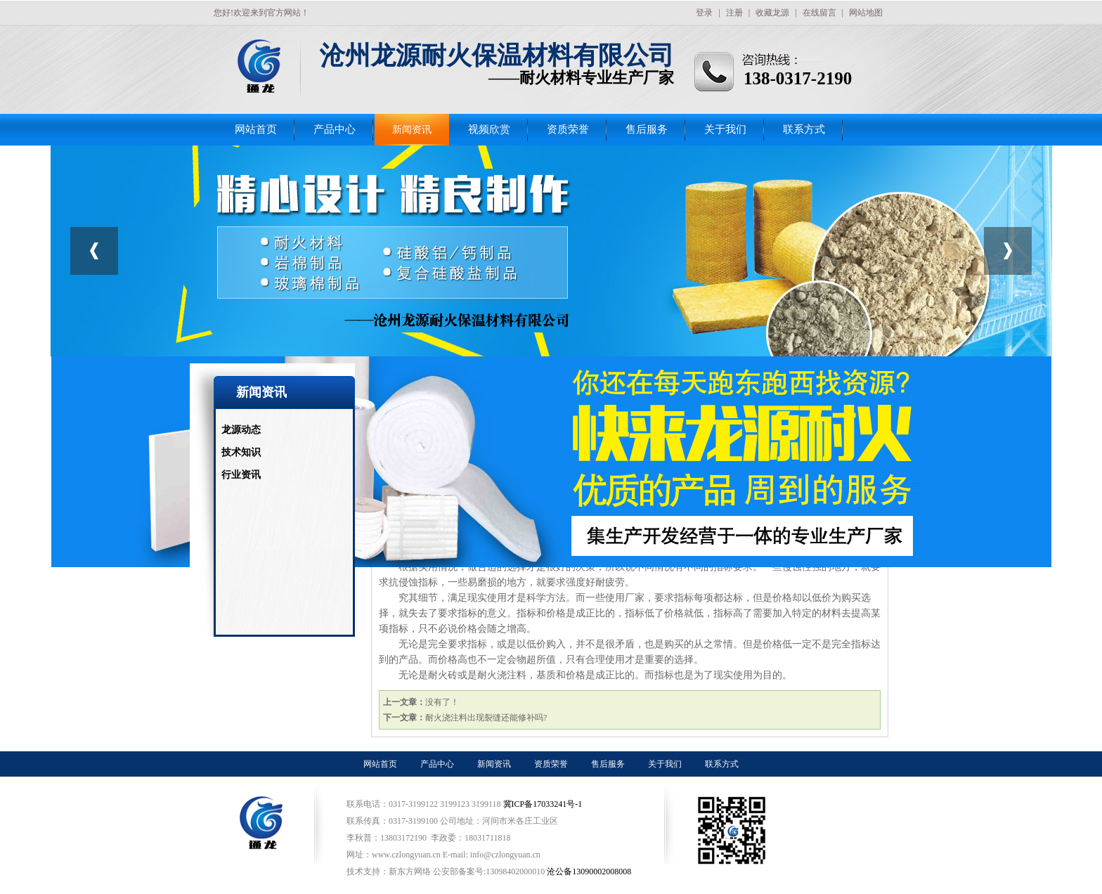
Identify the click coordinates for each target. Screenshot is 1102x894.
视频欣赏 (489, 129)
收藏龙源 (772, 13)
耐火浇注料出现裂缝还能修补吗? (486, 718)
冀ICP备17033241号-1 (544, 804)
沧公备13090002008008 (589, 871)
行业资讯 (241, 474)
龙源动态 (241, 430)
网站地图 (866, 13)
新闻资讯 (412, 129)
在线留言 (819, 13)
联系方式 (804, 129)
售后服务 (646, 129)
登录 (704, 13)
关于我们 (725, 129)
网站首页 (256, 129)
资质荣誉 (568, 129)
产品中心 (334, 129)
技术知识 (241, 452)
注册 (734, 13)
